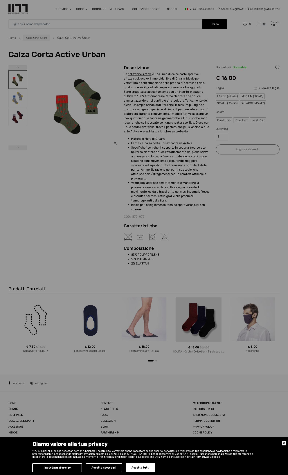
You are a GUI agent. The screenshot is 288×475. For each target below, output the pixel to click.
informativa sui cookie (206, 456)
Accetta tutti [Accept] (141, 467)
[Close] (284, 443)
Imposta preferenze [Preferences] (57, 467)
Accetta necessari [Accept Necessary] (103, 467)
